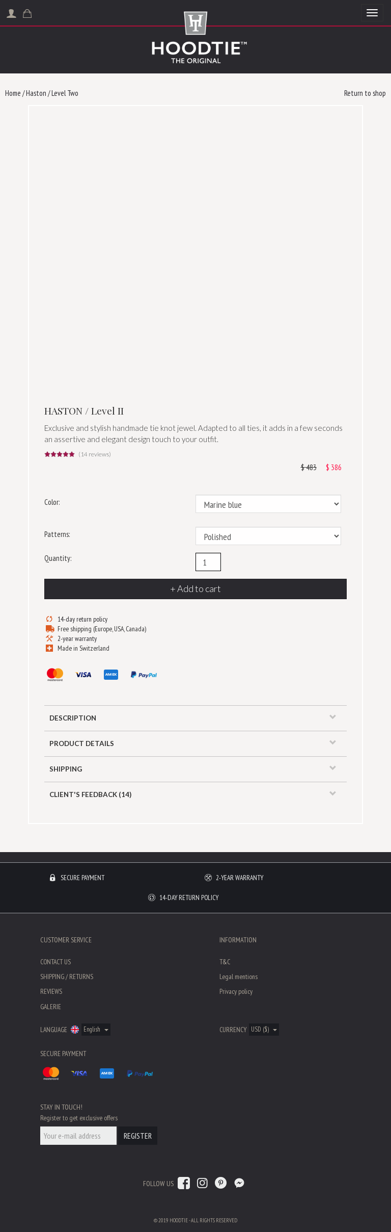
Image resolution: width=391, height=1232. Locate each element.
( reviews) (94, 454)
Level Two (64, 93)
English (95, 1029)
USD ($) (264, 1029)
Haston (36, 93)
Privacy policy (236, 991)
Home (13, 93)
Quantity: (57, 558)
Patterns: (57, 534)
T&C (224, 961)
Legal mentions (238, 976)
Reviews (51, 991)
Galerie (50, 1006)
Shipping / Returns (66, 976)
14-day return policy (82, 619)
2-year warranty (77, 638)
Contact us (55, 961)
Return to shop (365, 93)
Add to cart (199, 588)
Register (138, 1136)
